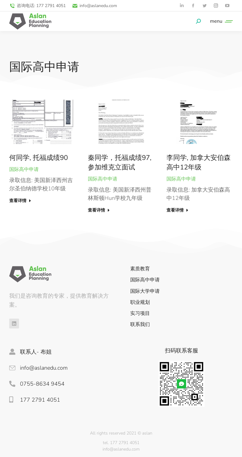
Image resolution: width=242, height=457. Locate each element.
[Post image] (42, 122)
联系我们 (140, 325)
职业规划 (140, 302)
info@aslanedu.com (94, 6)
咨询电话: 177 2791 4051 (37, 6)
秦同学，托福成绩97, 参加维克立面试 (119, 162)
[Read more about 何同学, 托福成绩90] (20, 202)
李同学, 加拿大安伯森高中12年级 (198, 162)
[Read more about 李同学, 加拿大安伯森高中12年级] (177, 212)
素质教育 (140, 269)
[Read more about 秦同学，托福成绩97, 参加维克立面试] (99, 212)
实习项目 (140, 313)
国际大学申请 (145, 291)
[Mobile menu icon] (220, 21)
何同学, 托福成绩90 (38, 157)
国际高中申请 (24, 169)
